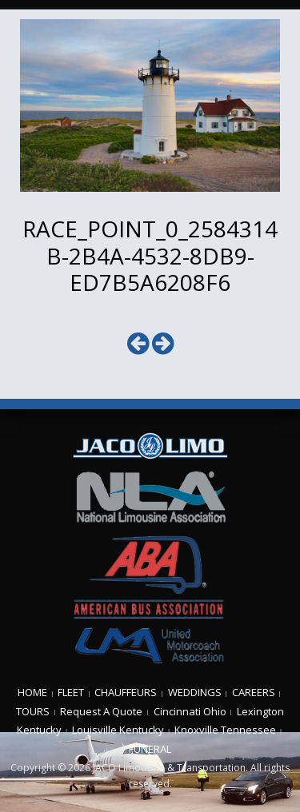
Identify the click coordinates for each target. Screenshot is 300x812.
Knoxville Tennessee (225, 729)
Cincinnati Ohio (190, 711)
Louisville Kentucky (118, 729)
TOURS (33, 711)
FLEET (71, 692)
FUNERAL (150, 749)
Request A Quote (101, 711)
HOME (32, 692)
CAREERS (253, 692)
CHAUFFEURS (125, 692)
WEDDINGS (195, 692)
